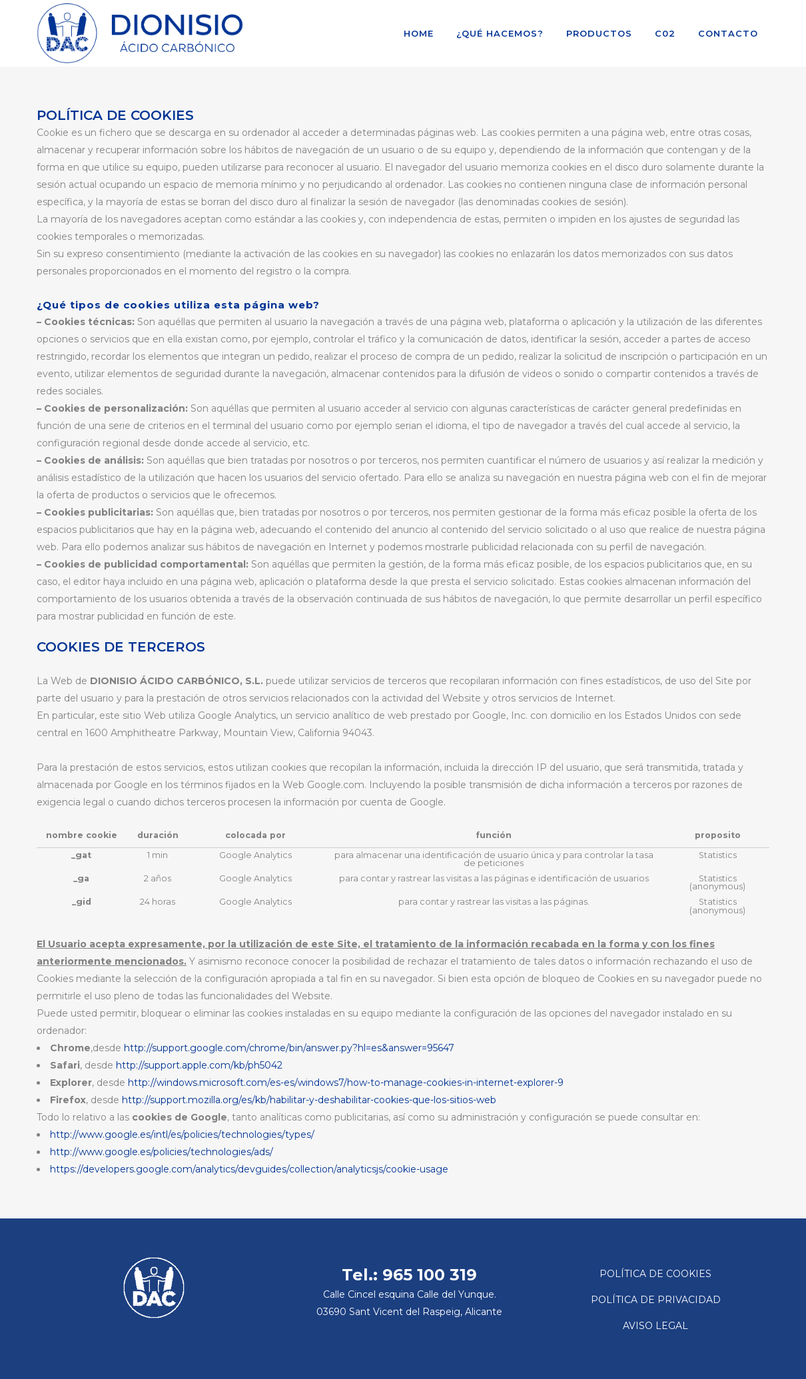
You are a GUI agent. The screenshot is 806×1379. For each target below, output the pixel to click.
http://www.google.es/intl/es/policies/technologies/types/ (182, 1135)
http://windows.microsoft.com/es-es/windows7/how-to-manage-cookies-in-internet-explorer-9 (346, 1083)
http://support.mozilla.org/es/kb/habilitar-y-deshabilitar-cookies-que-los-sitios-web (309, 1100)
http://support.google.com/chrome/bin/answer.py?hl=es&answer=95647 (289, 1048)
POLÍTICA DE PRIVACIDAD (656, 1300)
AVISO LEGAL (655, 1326)
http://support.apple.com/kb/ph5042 (199, 1065)
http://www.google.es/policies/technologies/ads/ (161, 1152)
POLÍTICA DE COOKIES (655, 1274)
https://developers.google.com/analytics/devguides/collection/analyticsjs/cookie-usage (249, 1169)
